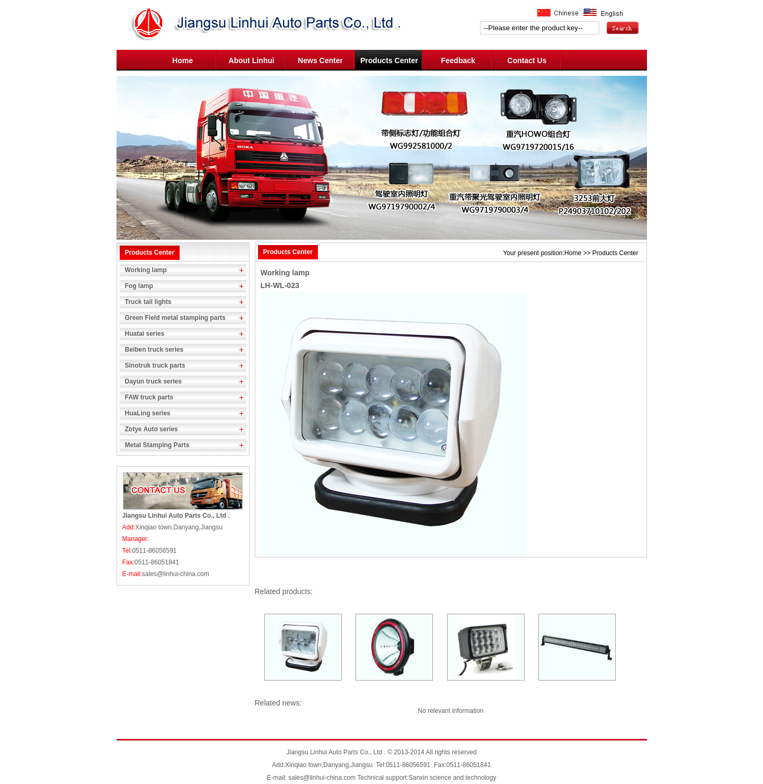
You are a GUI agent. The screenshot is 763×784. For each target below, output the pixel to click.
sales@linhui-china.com (322, 777)
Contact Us (527, 60)
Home (182, 60)
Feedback (458, 60)
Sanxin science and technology (452, 777)
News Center (320, 60)
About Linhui (251, 60)
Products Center (389, 60)
